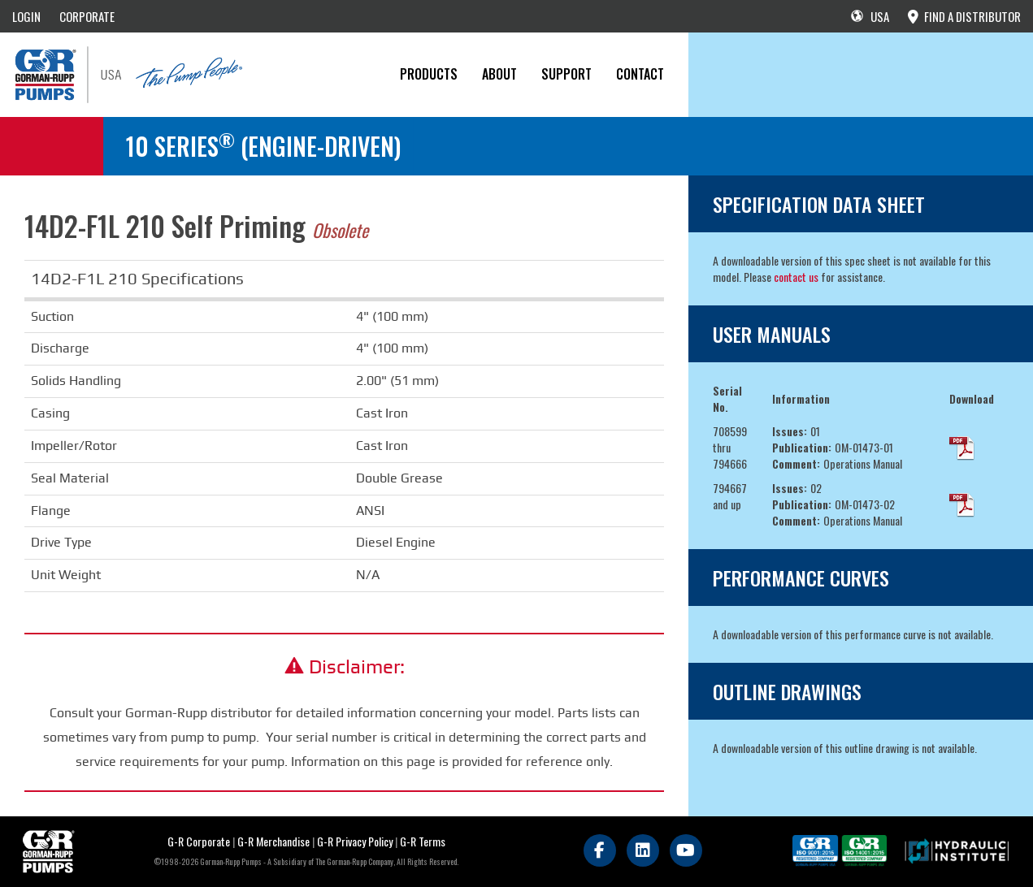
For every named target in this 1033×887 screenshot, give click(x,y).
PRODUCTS (429, 74)
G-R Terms (422, 841)
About (499, 74)
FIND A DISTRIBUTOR (964, 16)
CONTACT (640, 74)
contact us (796, 276)
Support (566, 74)
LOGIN (26, 16)
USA (870, 16)
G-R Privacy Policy (355, 841)
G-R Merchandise (273, 841)
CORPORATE (87, 16)
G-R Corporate (198, 841)
